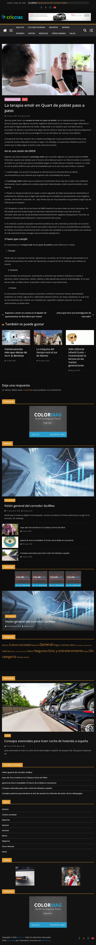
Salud (72, 33)
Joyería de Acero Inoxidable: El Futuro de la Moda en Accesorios (47, 540)
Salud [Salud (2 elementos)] (86, 651)
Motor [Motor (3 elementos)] (30, 651)
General (66, 27)
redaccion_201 (25, 116)
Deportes (53, 27)
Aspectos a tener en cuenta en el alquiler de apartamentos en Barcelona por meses (24, 314)
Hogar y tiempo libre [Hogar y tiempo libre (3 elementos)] (64, 644)
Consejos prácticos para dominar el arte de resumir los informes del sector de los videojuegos (42, 793)
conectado (28, 390)
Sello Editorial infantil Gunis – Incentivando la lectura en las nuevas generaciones (77, 357)
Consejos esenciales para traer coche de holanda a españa (45, 553)
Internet (20, 33)
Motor (31, 33)
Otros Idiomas (59, 33)
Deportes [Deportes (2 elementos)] (35, 645)
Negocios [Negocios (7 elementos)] (41, 651)
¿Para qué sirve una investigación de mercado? (75, 314)
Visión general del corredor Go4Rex (52, 3)
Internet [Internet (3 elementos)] (6, 651)
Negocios (43, 33)
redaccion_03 (27, 511)
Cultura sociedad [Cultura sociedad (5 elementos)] (20, 645)
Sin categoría (9, 500)
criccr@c (22, 746)
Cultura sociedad (36, 27)
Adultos (20, 27)
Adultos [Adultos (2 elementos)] (5, 645)
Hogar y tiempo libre (13, 99)
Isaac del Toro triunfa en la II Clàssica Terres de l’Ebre (42, 527)
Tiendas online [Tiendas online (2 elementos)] (22, 657)
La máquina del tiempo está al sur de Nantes (46, 352)
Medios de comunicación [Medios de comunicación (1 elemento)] (19, 651)
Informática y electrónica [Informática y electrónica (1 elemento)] (83, 645)
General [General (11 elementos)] (46, 644)
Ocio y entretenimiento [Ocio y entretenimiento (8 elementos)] (65, 650)
